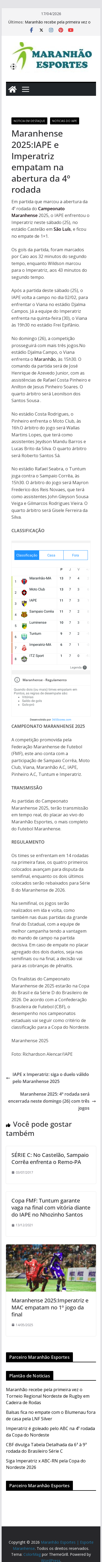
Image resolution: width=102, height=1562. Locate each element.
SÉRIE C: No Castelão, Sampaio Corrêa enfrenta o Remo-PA (50, 1158)
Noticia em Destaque (29, 121)
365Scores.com (61, 719)
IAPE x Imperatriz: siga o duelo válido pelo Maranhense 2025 (47, 1077)
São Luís (62, 229)
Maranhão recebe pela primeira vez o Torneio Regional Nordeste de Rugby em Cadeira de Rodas (47, 1396)
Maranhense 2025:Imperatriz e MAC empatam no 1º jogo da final (49, 1307)
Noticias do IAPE (64, 121)
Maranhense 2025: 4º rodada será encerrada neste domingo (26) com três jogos (52, 1101)
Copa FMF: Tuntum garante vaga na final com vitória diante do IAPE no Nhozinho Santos (50, 1207)
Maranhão (45, 359)
